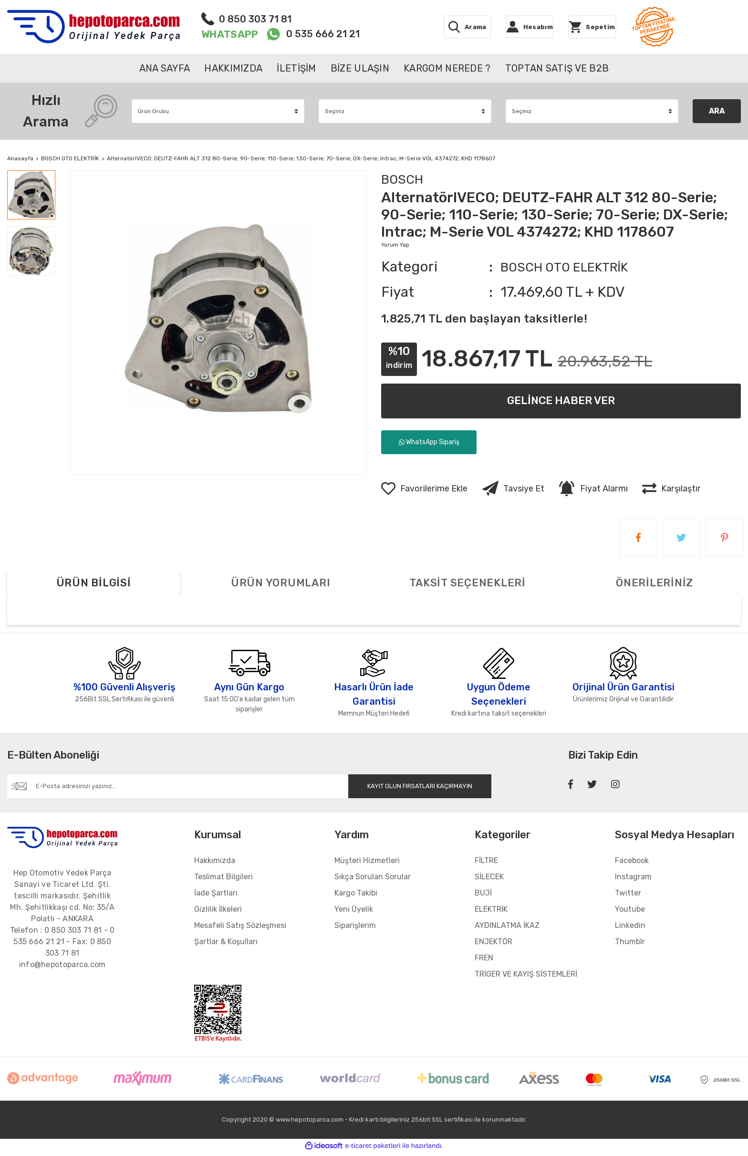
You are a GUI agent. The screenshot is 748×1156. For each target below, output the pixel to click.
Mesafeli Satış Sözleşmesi (240, 928)
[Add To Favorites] (427, 492)
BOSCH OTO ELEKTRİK (575, 266)
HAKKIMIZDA (233, 68)
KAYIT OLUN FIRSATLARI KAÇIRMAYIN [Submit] (419, 789)
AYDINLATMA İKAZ (507, 928)
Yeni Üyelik (353, 912)
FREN (484, 961)
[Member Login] (530, 26)
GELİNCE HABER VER (561, 402)
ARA (717, 110)
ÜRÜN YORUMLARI (281, 586)
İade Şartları (216, 896)
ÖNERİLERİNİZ (654, 586)
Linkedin (630, 928)
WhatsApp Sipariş (429, 445)
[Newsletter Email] (177, 790)
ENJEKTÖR (493, 944)
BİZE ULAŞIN (360, 68)
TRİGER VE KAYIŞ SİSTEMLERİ (526, 977)
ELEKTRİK (491, 912)
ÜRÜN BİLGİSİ (93, 586)
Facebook (632, 863)
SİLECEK (489, 880)
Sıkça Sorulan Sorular (372, 880)
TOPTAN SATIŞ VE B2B (557, 68)
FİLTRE (486, 863)
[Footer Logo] (62, 840)
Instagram (633, 880)
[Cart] (592, 27)
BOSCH (402, 179)
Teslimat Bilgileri (223, 880)
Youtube (630, 912)
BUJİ (483, 896)
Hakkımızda (214, 863)
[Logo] (93, 26)
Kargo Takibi (355, 896)
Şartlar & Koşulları (226, 944)
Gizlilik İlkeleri (218, 912)
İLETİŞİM (296, 68)
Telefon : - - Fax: (62, 945)
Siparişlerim (355, 928)
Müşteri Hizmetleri (367, 863)
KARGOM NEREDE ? (447, 68)
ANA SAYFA (164, 68)
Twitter (628, 896)
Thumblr (630, 944)
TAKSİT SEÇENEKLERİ (467, 586)
